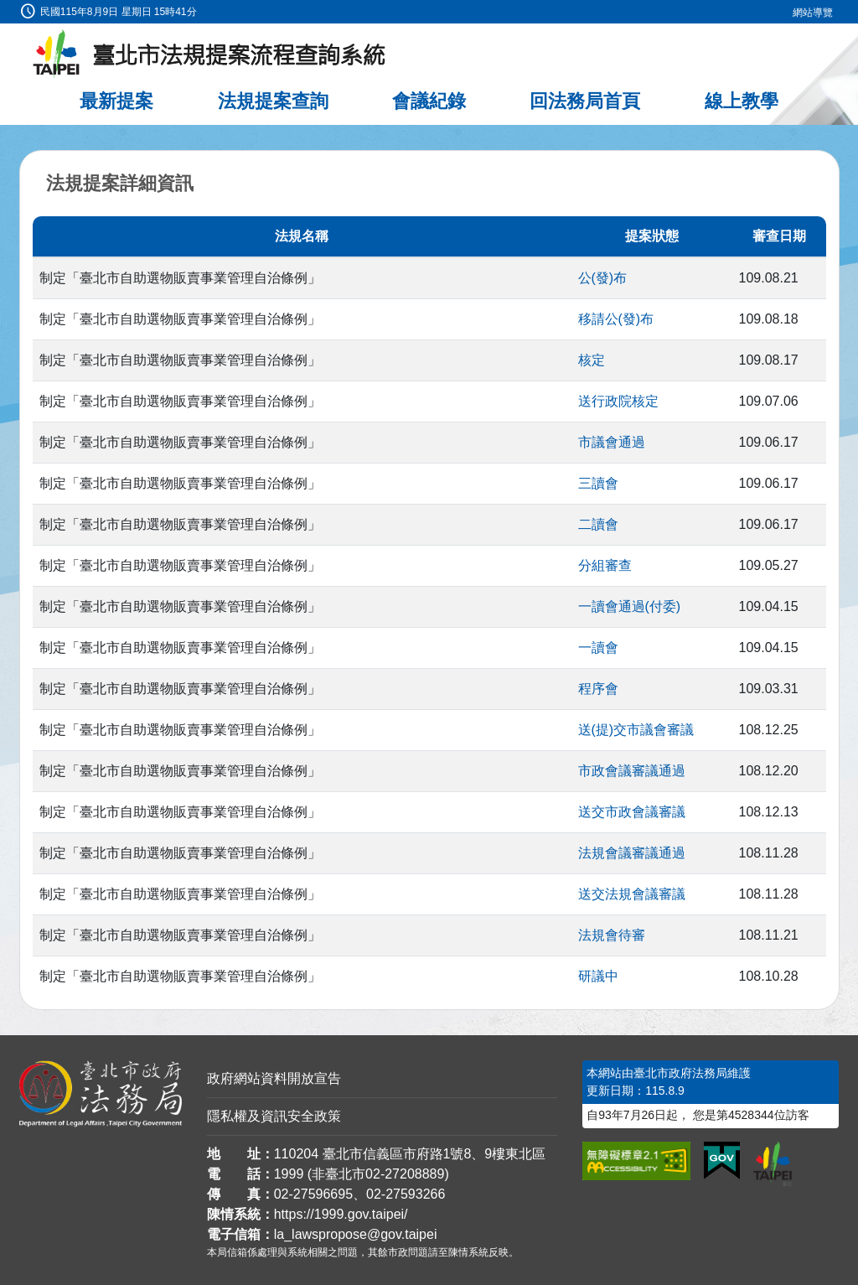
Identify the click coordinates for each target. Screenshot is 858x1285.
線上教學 (741, 101)
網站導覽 (813, 12)
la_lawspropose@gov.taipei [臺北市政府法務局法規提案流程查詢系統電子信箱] (355, 1234)
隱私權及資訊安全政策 (274, 1116)
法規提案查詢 (273, 101)
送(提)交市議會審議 (636, 730)
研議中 (598, 976)
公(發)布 (603, 278)
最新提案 (116, 101)
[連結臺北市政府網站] (772, 1163)
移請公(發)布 (616, 319)
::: (5, 10)
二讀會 (598, 524)
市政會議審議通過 (631, 771)
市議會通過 (611, 442)
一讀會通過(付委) (629, 606)
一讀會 (598, 647)
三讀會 (598, 483)
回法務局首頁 (585, 101)
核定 (591, 360)
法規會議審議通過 (631, 853)
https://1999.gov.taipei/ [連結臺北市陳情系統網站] (341, 1214)
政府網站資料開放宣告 (274, 1078)
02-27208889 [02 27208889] (404, 1174)
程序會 (598, 688)
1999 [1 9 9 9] (289, 1174)
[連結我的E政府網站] (722, 1161)
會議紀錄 (429, 101)
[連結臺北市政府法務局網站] (100, 1093)
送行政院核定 (618, 401)
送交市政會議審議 (631, 812)
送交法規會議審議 (631, 894)
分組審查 (605, 565)
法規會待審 (611, 935)
